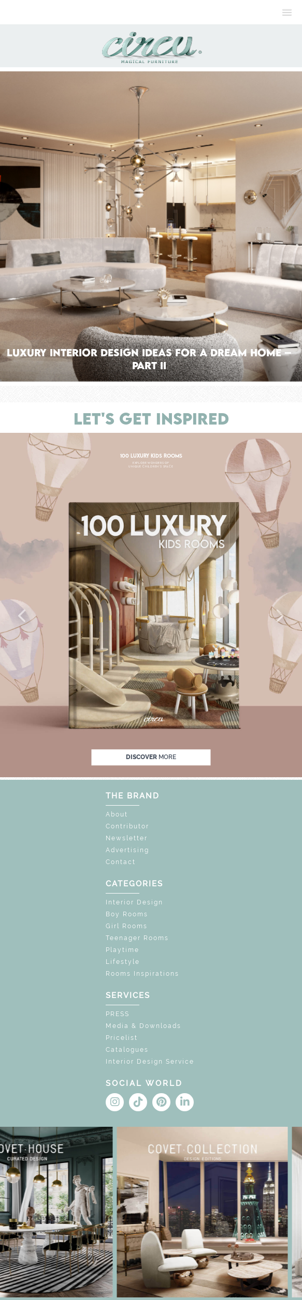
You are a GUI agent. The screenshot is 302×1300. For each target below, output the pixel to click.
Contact (121, 862)
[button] (22, 616)
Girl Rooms (127, 926)
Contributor (127, 826)
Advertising (127, 850)
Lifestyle (123, 961)
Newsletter (127, 838)
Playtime (122, 950)
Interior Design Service (150, 1061)
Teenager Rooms (137, 938)
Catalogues (127, 1049)
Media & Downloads (143, 1026)
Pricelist (122, 1037)
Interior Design (134, 902)
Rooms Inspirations (142, 973)
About (117, 814)
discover (151, 757)
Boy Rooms (127, 914)
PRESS (118, 1014)
